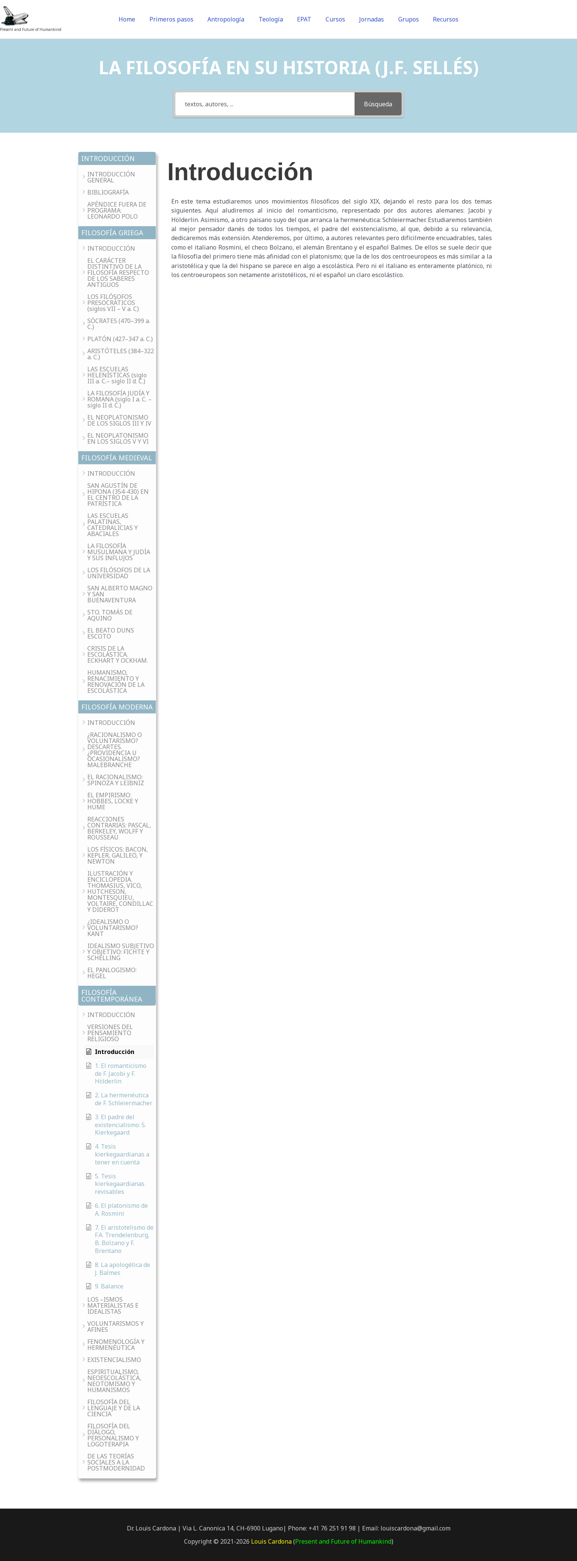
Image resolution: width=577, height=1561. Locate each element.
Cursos (332, 19)
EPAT (304, 19)
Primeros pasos (180, 19)
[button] (117, 158)
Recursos (434, 19)
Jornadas (365, 19)
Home (138, 19)
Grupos (400, 19)
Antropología (231, 19)
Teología (273, 19)
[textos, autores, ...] (265, 103)
